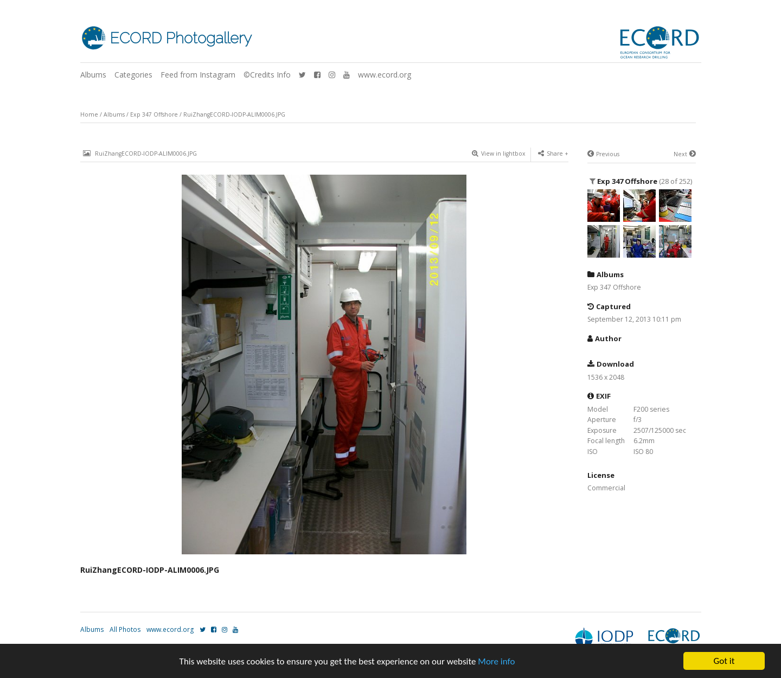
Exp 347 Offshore (154, 114)
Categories (133, 74)
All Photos (125, 629)
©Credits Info (267, 74)
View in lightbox (499, 153)
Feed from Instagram (198, 74)
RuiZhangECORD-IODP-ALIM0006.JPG (234, 114)
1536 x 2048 (605, 377)
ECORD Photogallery (181, 38)
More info (496, 661)
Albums (93, 74)
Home (89, 114)
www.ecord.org (384, 74)
